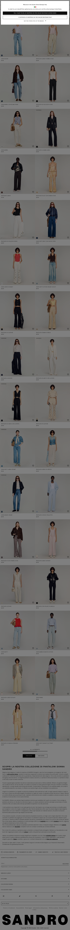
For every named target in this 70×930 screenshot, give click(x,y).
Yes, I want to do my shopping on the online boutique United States (35, 13)
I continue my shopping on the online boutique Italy (35, 17)
